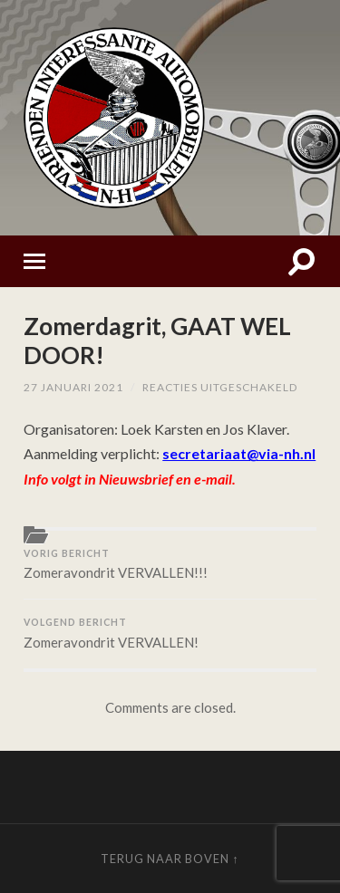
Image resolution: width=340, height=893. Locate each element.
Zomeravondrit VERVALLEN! (170, 633)
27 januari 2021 (73, 387)
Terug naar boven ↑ (169, 858)
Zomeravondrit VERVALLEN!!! (170, 564)
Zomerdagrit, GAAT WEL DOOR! (157, 341)
